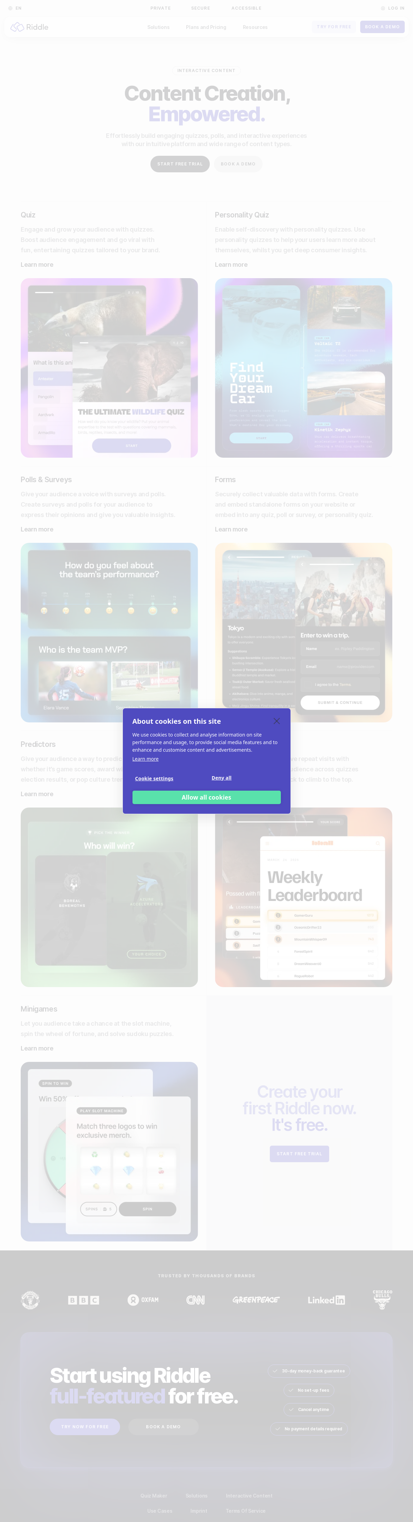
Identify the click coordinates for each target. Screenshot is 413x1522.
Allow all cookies (207, 797)
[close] (277, 720)
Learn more (145, 758)
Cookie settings (154, 778)
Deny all (222, 777)
